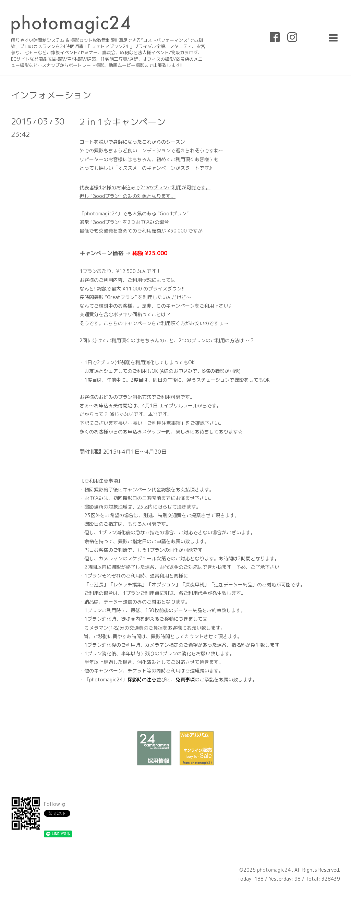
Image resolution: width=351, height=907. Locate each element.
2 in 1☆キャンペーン (123, 122)
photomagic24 (274, 870)
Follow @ (54, 804)
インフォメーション (51, 95)
